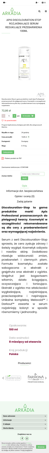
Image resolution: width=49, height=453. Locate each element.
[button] (43, 2)
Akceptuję (41, 447)
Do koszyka (28, 116)
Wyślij (24, 178)
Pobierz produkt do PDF (12, 158)
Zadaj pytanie (8, 152)
